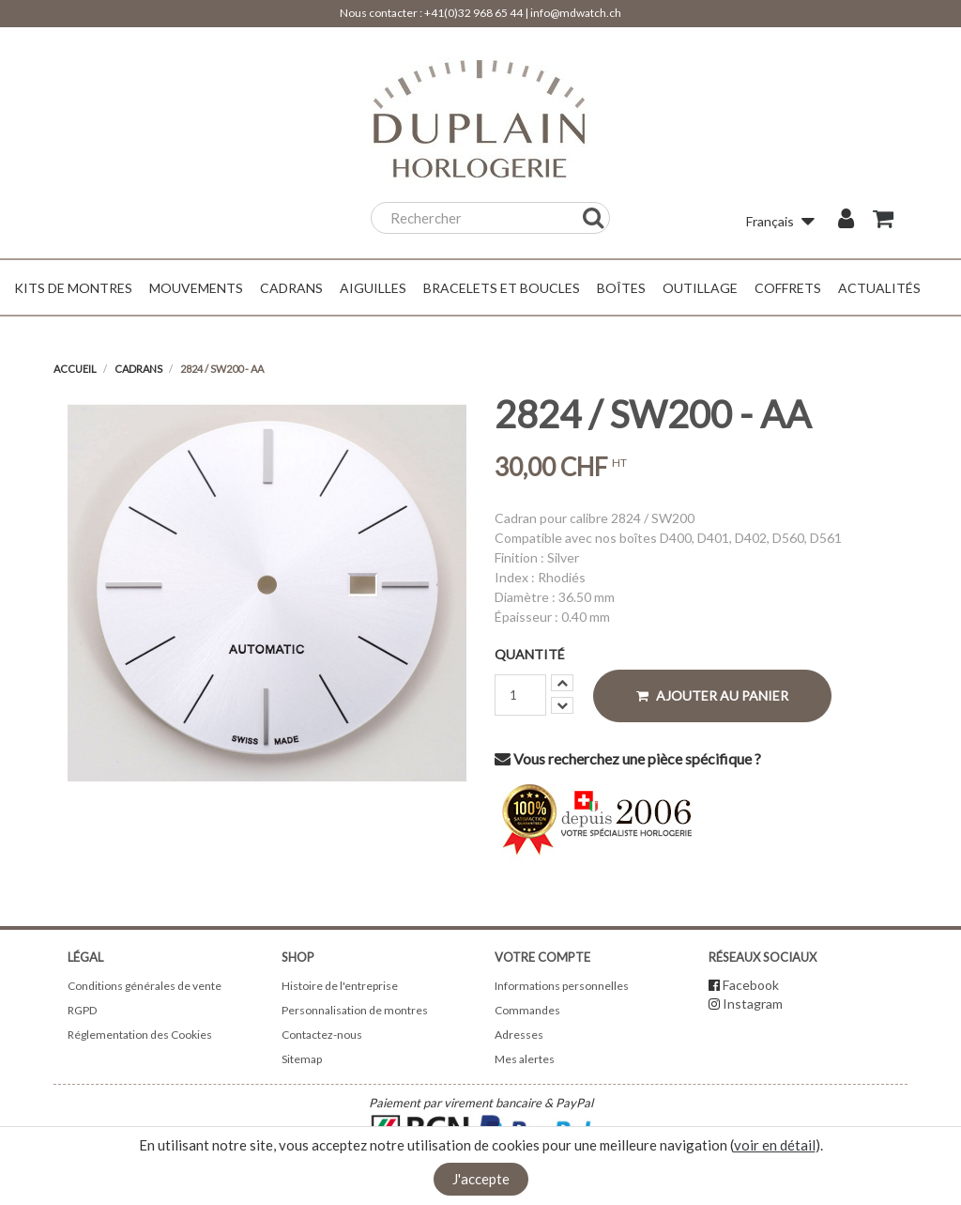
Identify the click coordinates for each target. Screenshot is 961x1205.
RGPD (82, 1010)
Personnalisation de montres (355, 1010)
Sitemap (302, 1059)
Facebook (751, 985)
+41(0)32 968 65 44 (473, 13)
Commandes (527, 1010)
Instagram (753, 1004)
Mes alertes (525, 1059)
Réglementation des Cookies (140, 1034)
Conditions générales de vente (144, 986)
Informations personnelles (562, 986)
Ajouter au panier (712, 695)
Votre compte (542, 957)
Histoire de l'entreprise (340, 986)
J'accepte (481, 1178)
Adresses (519, 1034)
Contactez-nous (322, 1034)
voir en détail (775, 1144)
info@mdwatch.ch (575, 13)
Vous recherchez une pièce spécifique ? (628, 758)
